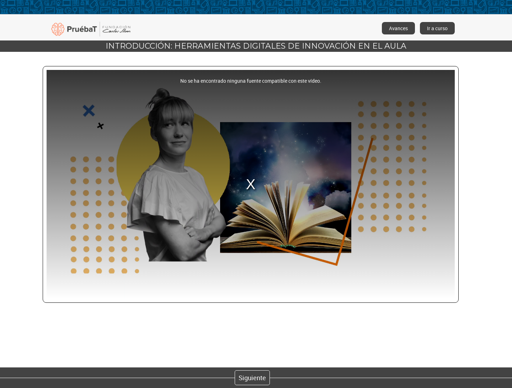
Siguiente (252, 377)
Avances (398, 28)
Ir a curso (437, 28)
